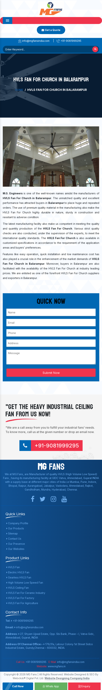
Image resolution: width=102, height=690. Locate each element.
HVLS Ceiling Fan (17, 587)
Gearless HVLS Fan (18, 577)
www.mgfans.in (56, 666)
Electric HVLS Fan (17, 572)
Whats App (51, 686)
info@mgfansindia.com (33, 40)
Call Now (18, 686)
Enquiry (84, 686)
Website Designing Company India (67, 678)
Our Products (15, 528)
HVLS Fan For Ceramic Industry (25, 592)
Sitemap (12, 533)
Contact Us (13, 538)
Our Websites (15, 548)
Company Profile (17, 523)
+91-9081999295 (68, 40)
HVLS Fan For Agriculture (22, 603)
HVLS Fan (13, 567)
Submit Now (51, 373)
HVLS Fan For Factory (20, 598)
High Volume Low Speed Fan (24, 582)
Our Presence (15, 543)
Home (19, 89)
